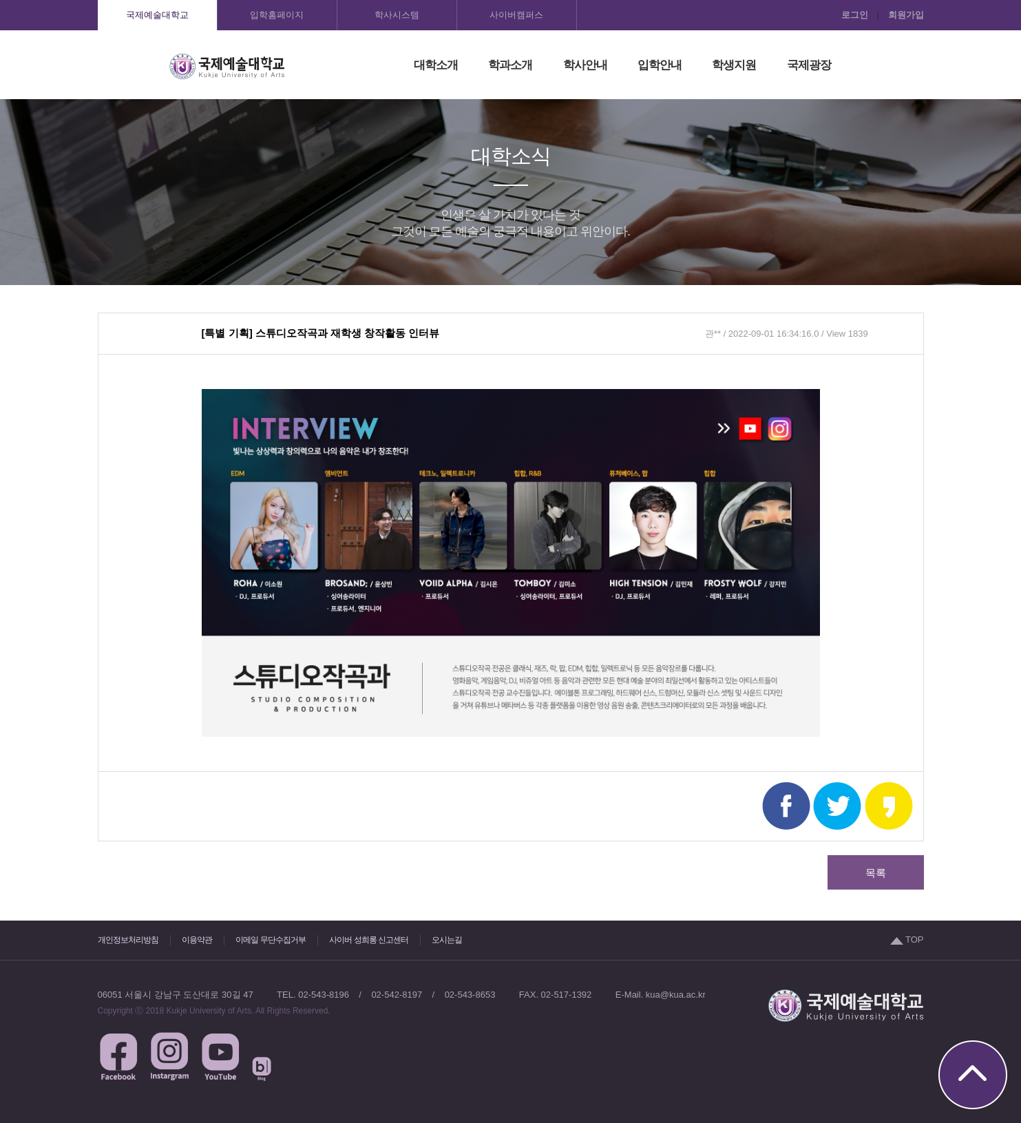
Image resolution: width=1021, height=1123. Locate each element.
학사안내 (585, 65)
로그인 (854, 15)
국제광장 (809, 65)
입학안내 (660, 65)
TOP (907, 939)
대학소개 (436, 65)
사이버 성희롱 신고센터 (368, 940)
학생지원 (734, 65)
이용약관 (197, 940)
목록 (875, 873)
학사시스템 (397, 15)
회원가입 (906, 15)
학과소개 (510, 65)
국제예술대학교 (157, 15)
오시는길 (447, 940)
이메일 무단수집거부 (270, 940)
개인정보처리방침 (128, 940)
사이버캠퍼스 (516, 15)
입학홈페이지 (277, 15)
